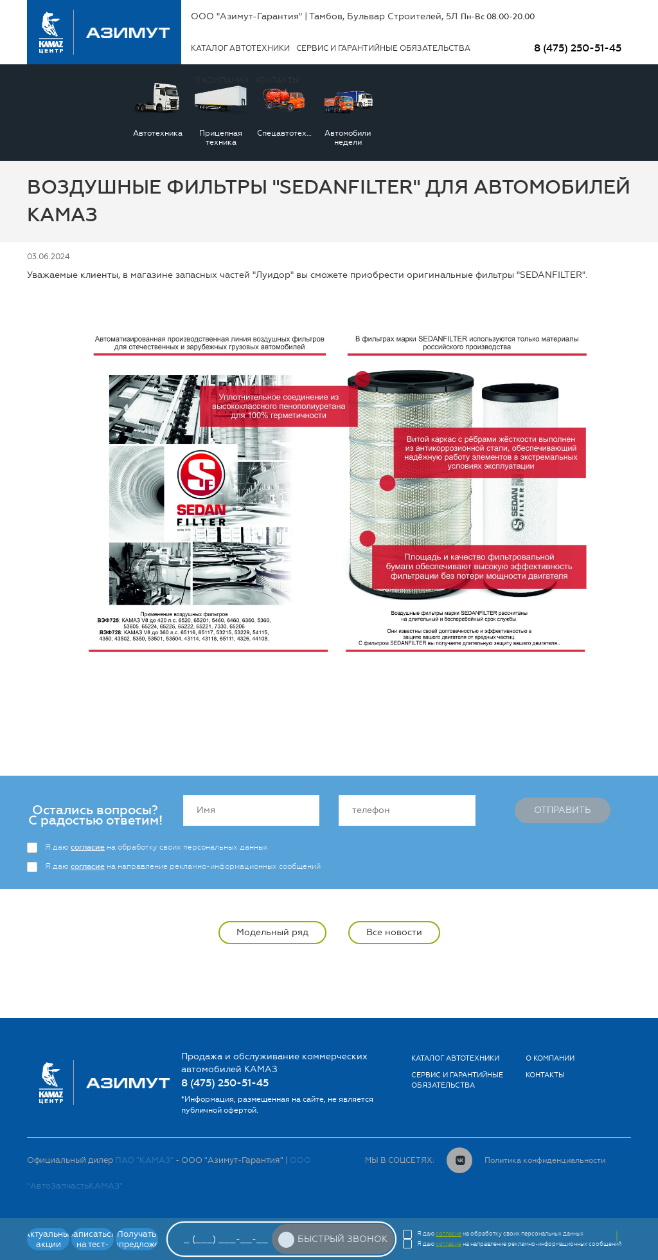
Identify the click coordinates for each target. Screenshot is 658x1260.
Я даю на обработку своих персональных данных (156, 847)
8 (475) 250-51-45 (577, 48)
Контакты (545, 1075)
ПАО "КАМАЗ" (144, 1160)
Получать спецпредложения (137, 1239)
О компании (550, 1058)
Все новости (394, 932)
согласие (88, 847)
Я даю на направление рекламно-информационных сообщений (183, 866)
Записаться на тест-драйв (92, 1239)
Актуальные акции (48, 1239)
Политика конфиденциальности (545, 1160)
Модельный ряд (272, 932)
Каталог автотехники (240, 48)
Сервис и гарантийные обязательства (383, 48)
